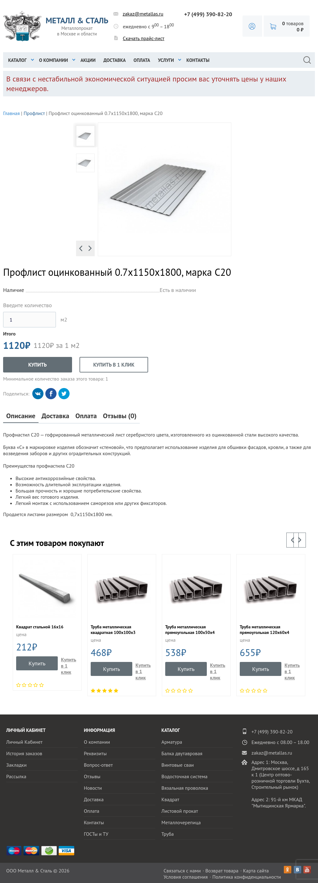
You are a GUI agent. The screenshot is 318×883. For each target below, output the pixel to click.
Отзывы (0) (120, 416)
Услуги (166, 60)
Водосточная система (184, 776)
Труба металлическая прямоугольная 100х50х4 (190, 629)
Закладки (16, 765)
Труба (167, 834)
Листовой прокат (179, 811)
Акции (88, 60)
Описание (20, 416)
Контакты (197, 60)
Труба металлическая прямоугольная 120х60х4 (264, 629)
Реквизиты (95, 753)
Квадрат (170, 799)
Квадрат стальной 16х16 (39, 627)
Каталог (17, 60)
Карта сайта (256, 870)
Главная (11, 113)
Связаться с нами (182, 870)
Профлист (34, 113)
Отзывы (92, 776)
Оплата (142, 60)
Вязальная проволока (184, 788)
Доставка (114, 60)
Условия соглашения (186, 877)
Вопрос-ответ (98, 765)
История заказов (24, 753)
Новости (93, 788)
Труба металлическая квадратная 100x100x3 (113, 629)
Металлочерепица (181, 822)
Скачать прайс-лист (144, 38)
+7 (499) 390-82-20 (208, 14)
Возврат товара (221, 870)
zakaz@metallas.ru (143, 14)
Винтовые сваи (177, 765)
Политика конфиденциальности (246, 877)
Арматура (171, 742)
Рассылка (16, 776)
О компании (53, 60)
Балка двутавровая (181, 753)
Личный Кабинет (24, 742)
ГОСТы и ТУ (96, 834)
